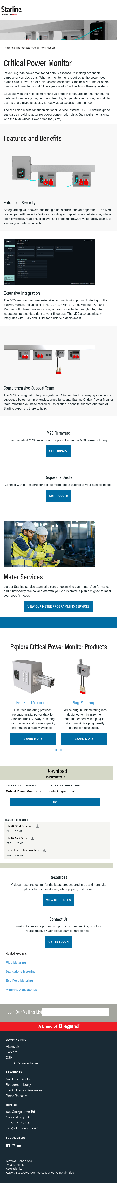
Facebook (8, 1146)
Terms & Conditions (19, 1161)
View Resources (58, 900)
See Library (58, 451)
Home (7, 47)
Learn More (33, 739)
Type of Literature (64, 785)
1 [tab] (56, 750)
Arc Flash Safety (18, 1078)
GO (55, 802)
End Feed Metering (33, 702)
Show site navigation (63, 8)
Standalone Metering (21, 971)
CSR (9, 1057)
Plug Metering (84, 702)
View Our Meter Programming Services (58, 606)
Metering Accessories (21, 989)
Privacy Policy (15, 1164)
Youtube (19, 1146)
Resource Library (18, 1084)
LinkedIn (13, 1146)
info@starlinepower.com (24, 1128)
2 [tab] (60, 750)
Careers (11, 1051)
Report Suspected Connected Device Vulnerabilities (40, 1172)
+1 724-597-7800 (18, 1122)
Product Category (21, 785)
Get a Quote (58, 496)
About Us (13, 1046)
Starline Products (21, 47)
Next (108, 700)
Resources (14, 1072)
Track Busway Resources (24, 1090)
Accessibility (14, 1168)
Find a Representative (22, 1063)
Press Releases (16, 1095)
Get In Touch (58, 942)
